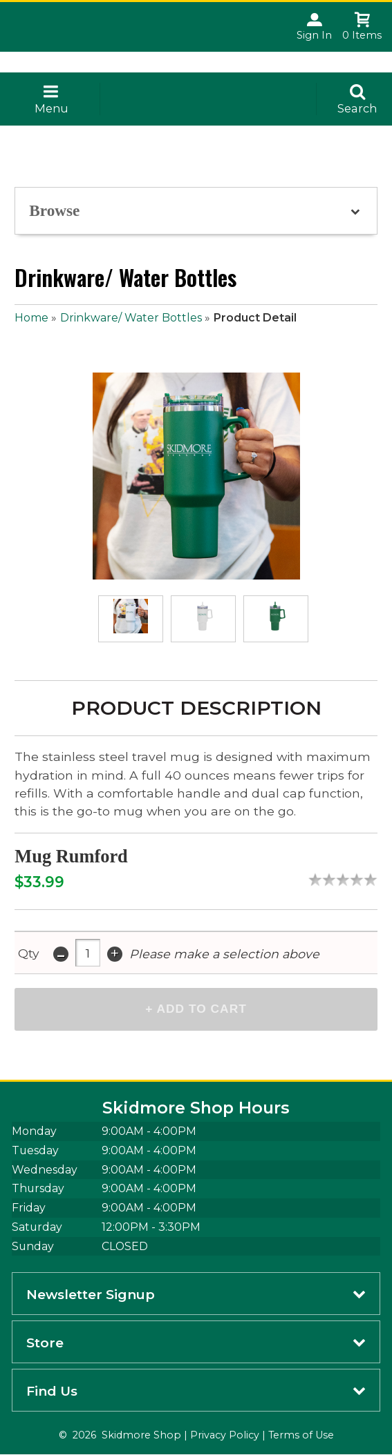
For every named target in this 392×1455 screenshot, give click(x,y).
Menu (51, 108)
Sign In (314, 35)
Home (31, 317)
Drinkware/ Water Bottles (131, 317)
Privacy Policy (224, 1435)
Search (357, 108)
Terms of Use (301, 1435)
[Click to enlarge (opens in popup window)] (131, 618)
